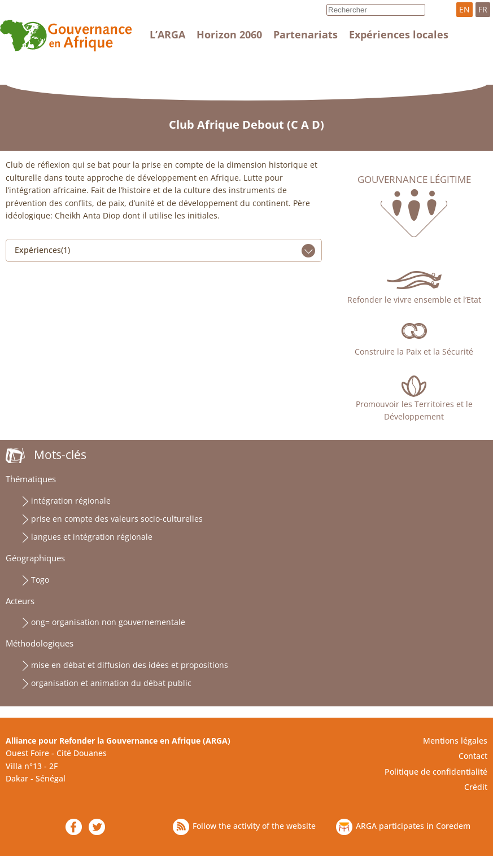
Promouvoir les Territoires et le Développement (414, 410)
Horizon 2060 (229, 34)
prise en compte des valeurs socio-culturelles (117, 518)
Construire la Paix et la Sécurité (414, 351)
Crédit (475, 786)
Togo (40, 579)
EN (464, 9)
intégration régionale (71, 500)
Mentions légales (455, 740)
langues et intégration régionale (91, 536)
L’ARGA (167, 34)
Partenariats (305, 34)
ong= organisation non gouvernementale (108, 622)
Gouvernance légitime (414, 179)
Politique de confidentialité (436, 771)
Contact (473, 755)
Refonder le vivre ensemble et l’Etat (414, 299)
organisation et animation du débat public (111, 683)
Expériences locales (398, 34)
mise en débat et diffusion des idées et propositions (129, 665)
